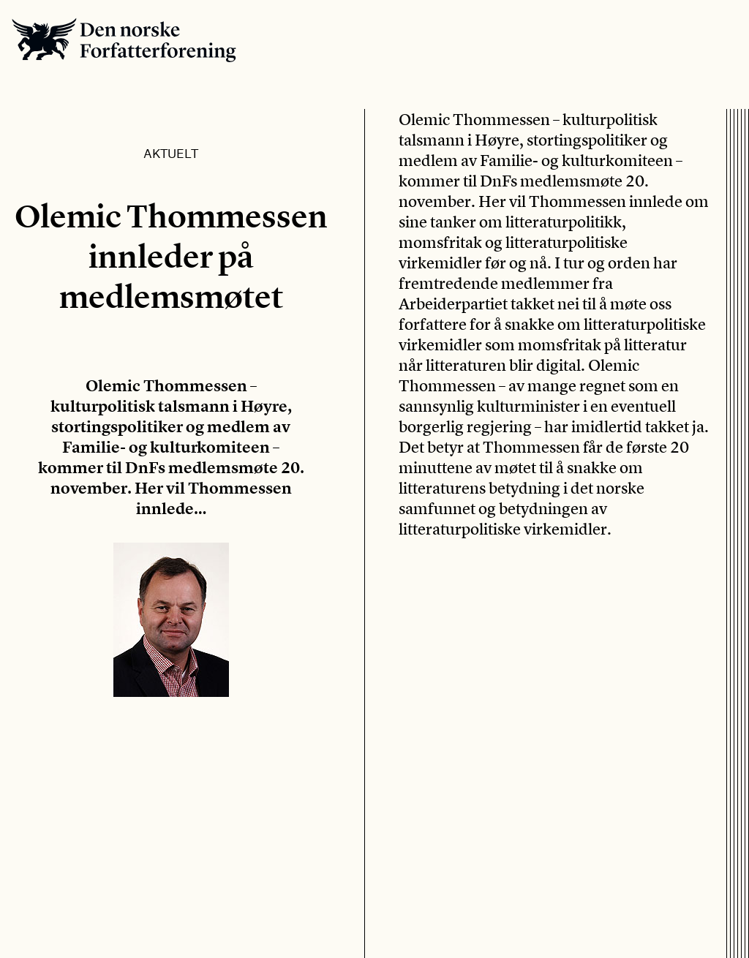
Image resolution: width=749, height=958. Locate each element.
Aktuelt (170, 153)
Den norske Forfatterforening (124, 40)
